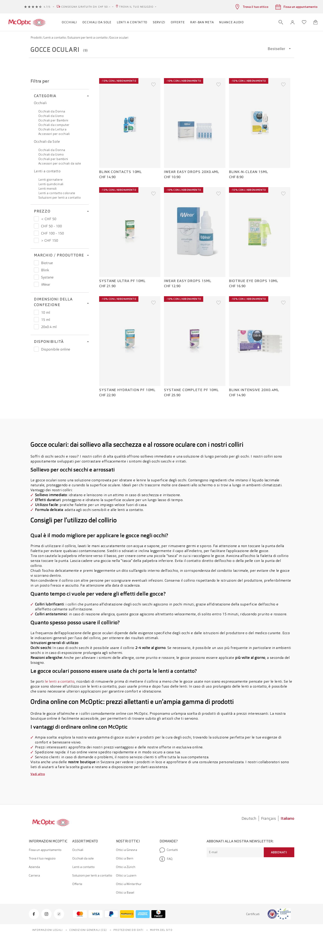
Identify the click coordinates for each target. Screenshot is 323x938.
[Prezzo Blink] (36, 269)
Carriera (34, 875)
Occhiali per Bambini (53, 120)
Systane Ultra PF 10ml (122, 281)
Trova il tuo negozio (136, 7)
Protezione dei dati (128, 929)
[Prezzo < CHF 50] (36, 218)
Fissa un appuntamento (45, 850)
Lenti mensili (47, 188)
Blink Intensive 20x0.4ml (254, 390)
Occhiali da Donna (51, 111)
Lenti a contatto (55, 37)
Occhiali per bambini (53, 159)
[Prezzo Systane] (36, 277)
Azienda (34, 867)
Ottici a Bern (124, 858)
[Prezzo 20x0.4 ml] (36, 326)
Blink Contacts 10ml (120, 172)
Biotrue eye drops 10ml (253, 281)
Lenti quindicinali (50, 184)
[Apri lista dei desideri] (304, 22)
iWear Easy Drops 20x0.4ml (191, 172)
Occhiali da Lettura (52, 129)
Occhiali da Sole (47, 141)
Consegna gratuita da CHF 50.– (86, 7)
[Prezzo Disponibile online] (36, 349)
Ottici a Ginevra (126, 850)
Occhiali (40, 103)
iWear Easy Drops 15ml (187, 281)
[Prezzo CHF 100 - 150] (36, 233)
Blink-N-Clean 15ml (248, 172)
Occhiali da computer (53, 125)
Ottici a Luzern (126, 875)
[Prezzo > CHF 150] (36, 240)
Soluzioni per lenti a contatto (88, 37)
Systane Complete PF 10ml (191, 390)
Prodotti (36, 37)
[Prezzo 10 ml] (36, 312)
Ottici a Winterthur (129, 884)
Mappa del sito (161, 929)
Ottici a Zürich (125, 867)
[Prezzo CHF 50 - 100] (36, 226)
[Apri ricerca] (280, 22)
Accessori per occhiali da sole (59, 163)
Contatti (168, 850)
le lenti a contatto (59, 681)
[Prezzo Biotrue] (36, 262)
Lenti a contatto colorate (56, 193)
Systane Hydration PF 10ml (127, 390)
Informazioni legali (47, 929)
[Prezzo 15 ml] (36, 319)
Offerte (77, 884)
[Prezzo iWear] (36, 284)
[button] (292, 22)
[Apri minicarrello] (315, 22)
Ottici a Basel (125, 892)
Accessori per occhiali (54, 134)
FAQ (165, 859)
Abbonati (279, 852)
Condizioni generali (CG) (88, 929)
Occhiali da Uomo (51, 116)
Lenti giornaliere (50, 180)
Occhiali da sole (83, 858)
